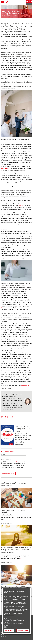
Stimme (2, 299)
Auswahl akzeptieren (23, 630)
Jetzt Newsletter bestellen (8, 473)
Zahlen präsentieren (5, 168)
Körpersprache (4, 308)
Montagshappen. (25, 385)
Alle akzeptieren (9, 630)
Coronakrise (20, 205)
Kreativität (28, 71)
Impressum (4, 636)
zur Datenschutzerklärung (13, 614)
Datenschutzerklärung (14, 462)
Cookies (3, 634)
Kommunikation (6, 73)
